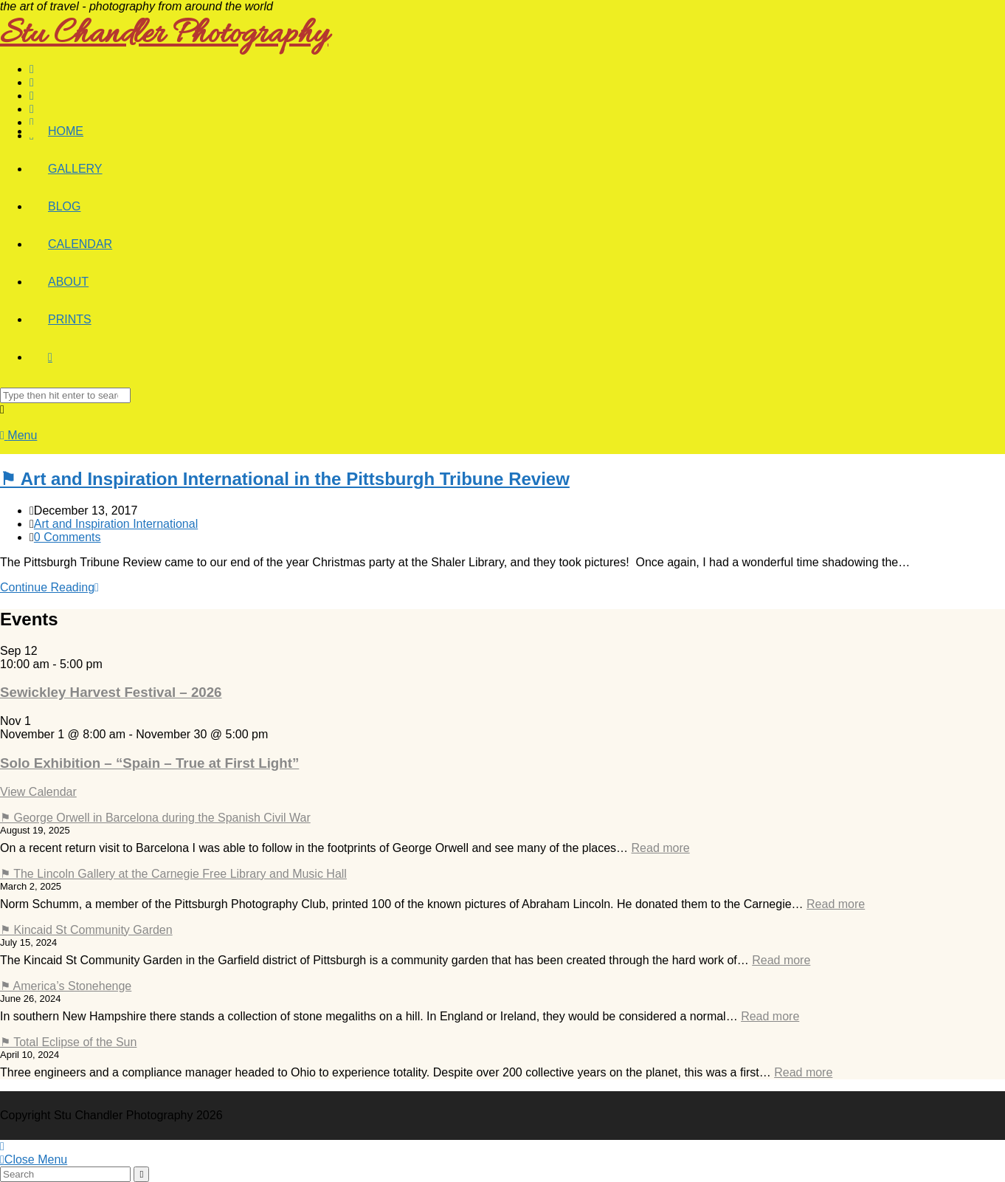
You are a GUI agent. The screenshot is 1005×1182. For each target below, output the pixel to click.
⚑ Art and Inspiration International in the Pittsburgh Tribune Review (285, 479)
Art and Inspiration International (116, 524)
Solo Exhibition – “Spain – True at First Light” (149, 763)
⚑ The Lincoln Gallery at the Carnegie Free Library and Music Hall (173, 873)
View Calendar (38, 792)
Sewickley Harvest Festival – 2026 (111, 692)
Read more (661, 848)
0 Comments (67, 537)
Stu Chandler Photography (164, 35)
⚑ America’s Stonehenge (65, 986)
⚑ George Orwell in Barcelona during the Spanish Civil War (155, 817)
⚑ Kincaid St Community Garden (86, 930)
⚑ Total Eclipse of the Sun (68, 1042)
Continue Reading (49, 587)
